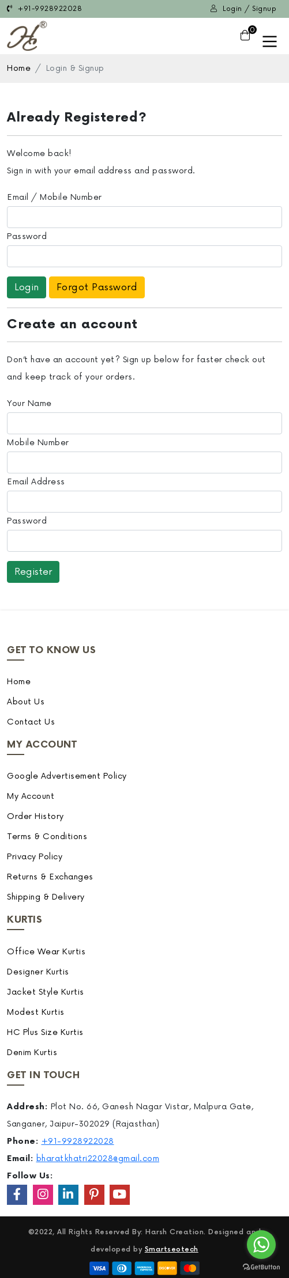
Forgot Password (97, 287)
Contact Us (31, 722)
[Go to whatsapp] (261, 1244)
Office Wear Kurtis (46, 952)
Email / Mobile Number (54, 197)
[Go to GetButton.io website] (261, 1266)
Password (27, 236)
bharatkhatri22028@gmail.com (98, 1158)
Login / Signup (243, 9)
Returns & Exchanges (50, 877)
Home (19, 68)
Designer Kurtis (38, 972)
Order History (35, 816)
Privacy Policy (34, 857)
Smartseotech (171, 1249)
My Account (30, 796)
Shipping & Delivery (46, 897)
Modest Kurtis (36, 1012)
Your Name (29, 403)
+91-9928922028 (44, 9)
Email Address (36, 482)
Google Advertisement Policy (67, 776)
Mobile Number (38, 443)
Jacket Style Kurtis (45, 992)
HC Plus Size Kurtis (45, 1032)
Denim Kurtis (32, 1052)
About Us (25, 702)
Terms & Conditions (47, 836)
